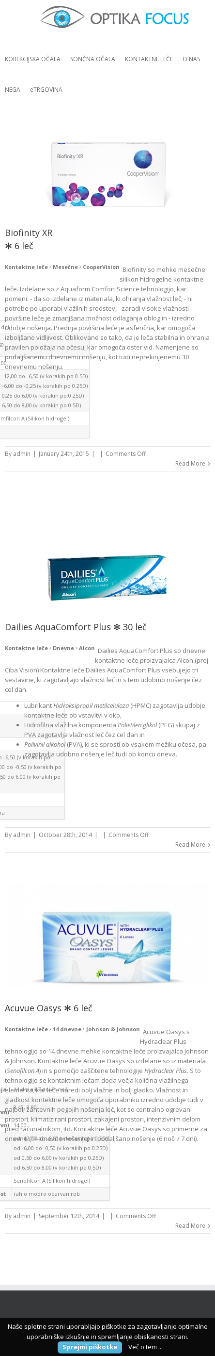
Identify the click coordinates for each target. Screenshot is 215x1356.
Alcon (87, 648)
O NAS (191, 59)
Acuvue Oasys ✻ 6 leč (48, 1008)
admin (22, 454)
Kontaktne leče (26, 266)
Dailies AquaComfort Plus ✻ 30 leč (76, 627)
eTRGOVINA (46, 89)
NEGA (12, 89)
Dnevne (63, 648)
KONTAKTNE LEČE (149, 59)
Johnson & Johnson (113, 1029)
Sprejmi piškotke (89, 1346)
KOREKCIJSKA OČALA (33, 59)
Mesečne (65, 266)
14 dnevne (67, 1029)
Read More (190, 463)
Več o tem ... (145, 1346)
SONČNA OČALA (92, 59)
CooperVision (101, 266)
